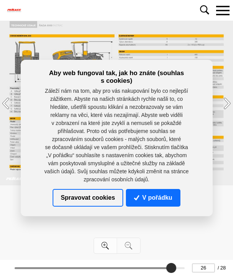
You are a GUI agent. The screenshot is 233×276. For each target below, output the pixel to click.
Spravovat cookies (88, 197)
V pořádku (153, 197)
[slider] (171, 268)
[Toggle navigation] (222, 10)
